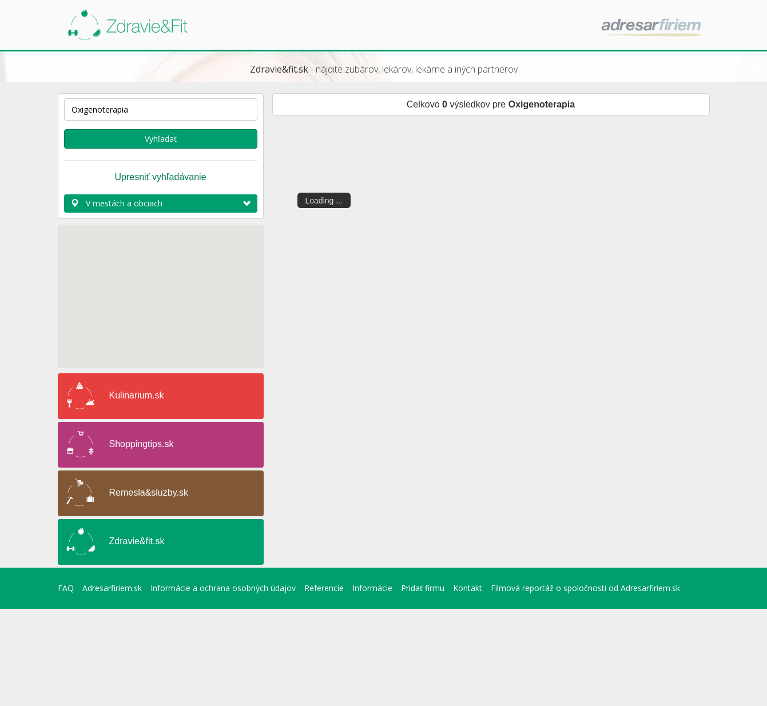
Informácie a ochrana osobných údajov (223, 588)
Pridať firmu (422, 588)
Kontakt (467, 588)
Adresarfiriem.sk (112, 588)
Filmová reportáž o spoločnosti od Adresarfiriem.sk (585, 588)
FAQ (66, 588)
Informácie (372, 588)
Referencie (324, 588)
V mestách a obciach (161, 203)
